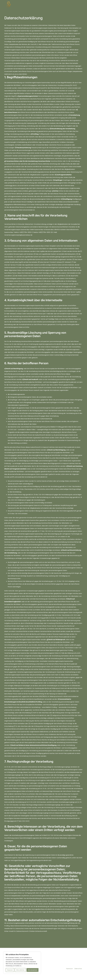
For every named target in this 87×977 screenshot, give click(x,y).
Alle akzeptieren (32, 970)
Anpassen (10, 970)
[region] (22, 963)
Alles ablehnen (20, 970)
